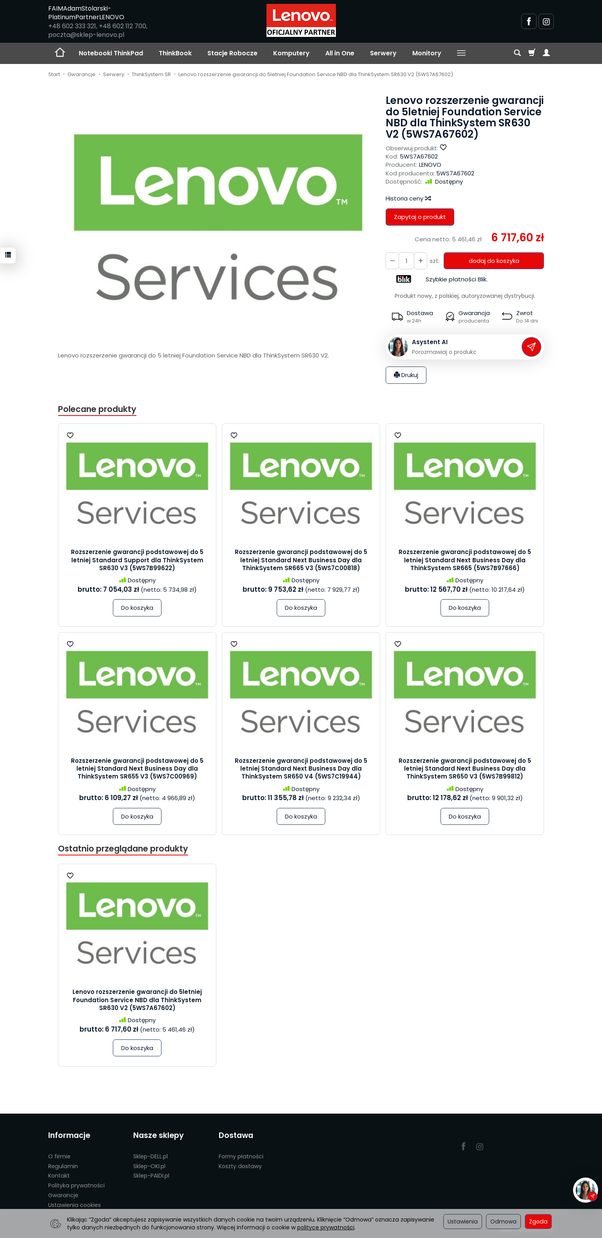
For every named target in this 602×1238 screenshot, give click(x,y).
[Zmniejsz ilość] (420, 260)
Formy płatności (241, 1156)
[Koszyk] (531, 53)
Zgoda (538, 1221)
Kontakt (59, 1176)
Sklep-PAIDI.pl (151, 1176)
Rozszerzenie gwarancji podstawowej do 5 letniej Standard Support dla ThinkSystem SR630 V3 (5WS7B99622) (137, 560)
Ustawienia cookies (74, 1205)
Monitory (426, 53)
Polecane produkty (97, 409)
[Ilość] (406, 260)
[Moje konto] (546, 53)
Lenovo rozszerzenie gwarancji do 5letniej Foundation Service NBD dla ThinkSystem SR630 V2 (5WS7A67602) (137, 1000)
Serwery (383, 53)
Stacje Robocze (232, 53)
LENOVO (430, 164)
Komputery (291, 53)
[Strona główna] (301, 20)
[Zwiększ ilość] (392, 260)
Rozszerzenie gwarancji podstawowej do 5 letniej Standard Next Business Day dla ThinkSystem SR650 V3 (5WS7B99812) (465, 769)
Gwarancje (63, 1195)
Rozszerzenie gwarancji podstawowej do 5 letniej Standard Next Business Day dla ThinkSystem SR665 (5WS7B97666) (465, 560)
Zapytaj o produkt (420, 217)
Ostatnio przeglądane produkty (123, 848)
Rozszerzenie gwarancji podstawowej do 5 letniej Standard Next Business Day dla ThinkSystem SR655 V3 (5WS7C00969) (137, 769)
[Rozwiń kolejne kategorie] (461, 53)
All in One (339, 53)
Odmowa (503, 1221)
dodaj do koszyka (494, 261)
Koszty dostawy (240, 1166)
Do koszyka (137, 608)
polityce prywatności (325, 1227)
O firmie (59, 1156)
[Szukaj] (517, 53)
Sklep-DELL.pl (150, 1156)
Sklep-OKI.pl (149, 1166)
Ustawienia (463, 1221)
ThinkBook (175, 53)
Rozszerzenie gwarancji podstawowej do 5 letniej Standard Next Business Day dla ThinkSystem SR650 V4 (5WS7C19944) (301, 769)
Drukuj (406, 375)
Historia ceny (408, 198)
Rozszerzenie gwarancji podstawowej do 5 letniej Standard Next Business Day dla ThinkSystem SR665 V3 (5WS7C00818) (301, 560)
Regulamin (63, 1166)
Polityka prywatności (76, 1185)
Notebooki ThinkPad (111, 53)
